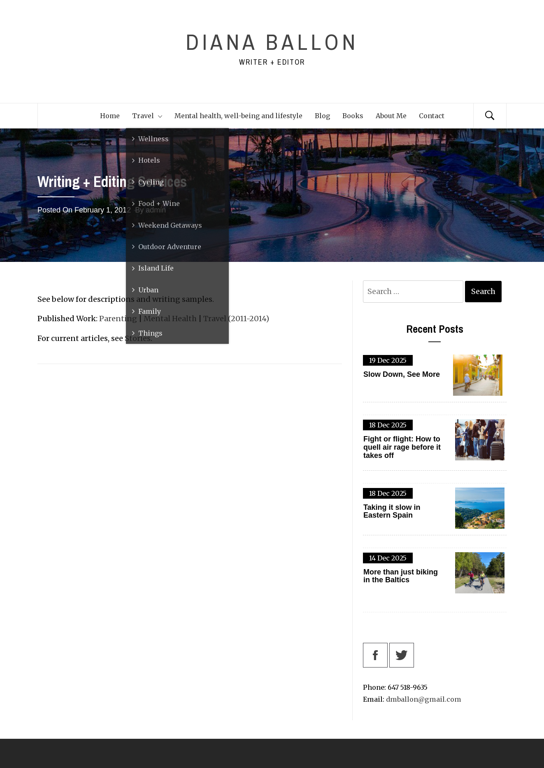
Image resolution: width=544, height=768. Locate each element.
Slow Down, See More (401, 374)
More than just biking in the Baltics (400, 576)
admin (156, 210)
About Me (391, 116)
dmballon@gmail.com (423, 699)
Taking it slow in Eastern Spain (392, 512)
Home (110, 116)
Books (352, 116)
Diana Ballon (272, 42)
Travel (147, 116)
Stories (138, 338)
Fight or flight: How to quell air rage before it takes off (402, 447)
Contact (431, 116)
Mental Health (170, 318)
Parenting (118, 318)
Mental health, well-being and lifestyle (238, 116)
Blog (322, 116)
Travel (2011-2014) (236, 318)
